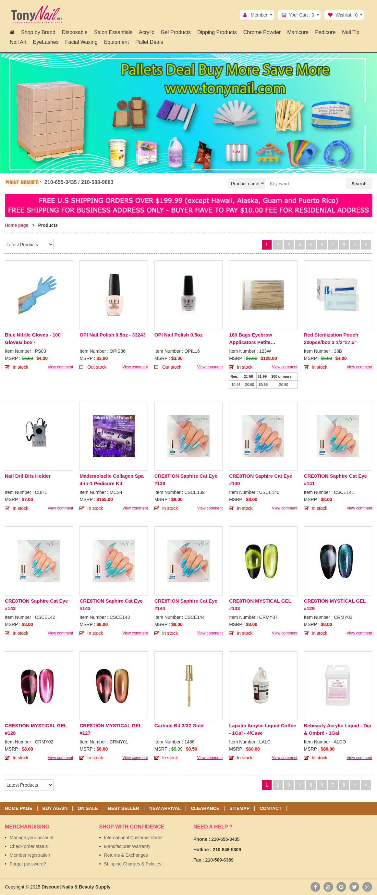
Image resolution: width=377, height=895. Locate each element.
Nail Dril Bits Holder (28, 476)
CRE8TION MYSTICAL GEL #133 (260, 604)
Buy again (55, 808)
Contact (270, 808)
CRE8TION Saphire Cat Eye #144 (185, 604)
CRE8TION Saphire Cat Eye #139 (185, 479)
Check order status (29, 846)
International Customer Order (133, 837)
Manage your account (32, 837)
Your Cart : (301, 15)
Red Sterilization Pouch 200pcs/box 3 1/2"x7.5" (331, 338)
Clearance (205, 808)
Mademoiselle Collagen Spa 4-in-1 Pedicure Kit (111, 479)
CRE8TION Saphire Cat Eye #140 (260, 479)
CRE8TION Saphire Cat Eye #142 (36, 604)
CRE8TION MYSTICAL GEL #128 (36, 729)
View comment (60, 367)
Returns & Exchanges (126, 855)
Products (48, 225)
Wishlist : (346, 15)
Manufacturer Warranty (127, 846)
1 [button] (185, 166)
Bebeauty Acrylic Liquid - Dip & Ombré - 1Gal (337, 729)
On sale (88, 808)
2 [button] (192, 166)
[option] (188, 114)
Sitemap (239, 808)
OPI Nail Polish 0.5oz (178, 334)
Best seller (123, 808)
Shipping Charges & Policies (133, 863)
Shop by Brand (38, 32)
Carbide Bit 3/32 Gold (179, 725)
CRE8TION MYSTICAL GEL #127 (110, 729)
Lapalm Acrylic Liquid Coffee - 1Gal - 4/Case (262, 729)
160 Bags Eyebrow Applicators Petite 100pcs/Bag (250, 339)
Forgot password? (28, 863)
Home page (16, 225)
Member (259, 15)
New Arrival (165, 808)
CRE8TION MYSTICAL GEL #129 (335, 604)
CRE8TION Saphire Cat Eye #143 (110, 604)
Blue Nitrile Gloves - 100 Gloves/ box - (33, 338)
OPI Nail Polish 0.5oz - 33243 (112, 334)
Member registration (30, 855)
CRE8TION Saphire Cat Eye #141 (335, 479)
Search (359, 183)
